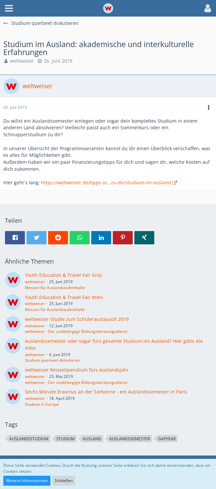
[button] (9, 8)
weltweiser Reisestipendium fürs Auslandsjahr (77, 370)
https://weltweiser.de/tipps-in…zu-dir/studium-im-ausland (106, 182)
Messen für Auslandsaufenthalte (55, 287)
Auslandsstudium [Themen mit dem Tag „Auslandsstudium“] (28, 439)
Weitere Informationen (27, 480)
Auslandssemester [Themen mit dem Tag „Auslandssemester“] (129, 439)
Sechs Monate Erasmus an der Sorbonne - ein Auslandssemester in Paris (106, 392)
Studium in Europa (42, 404)
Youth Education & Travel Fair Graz (63, 275)
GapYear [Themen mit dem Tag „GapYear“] (167, 439)
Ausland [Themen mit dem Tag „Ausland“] (92, 439)
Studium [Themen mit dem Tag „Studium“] (65, 439)
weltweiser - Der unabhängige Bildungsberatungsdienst (76, 331)
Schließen (64, 480)
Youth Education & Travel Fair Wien (64, 297)
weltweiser (22, 61)
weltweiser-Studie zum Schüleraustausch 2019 (77, 319)
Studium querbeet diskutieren (52, 360)
